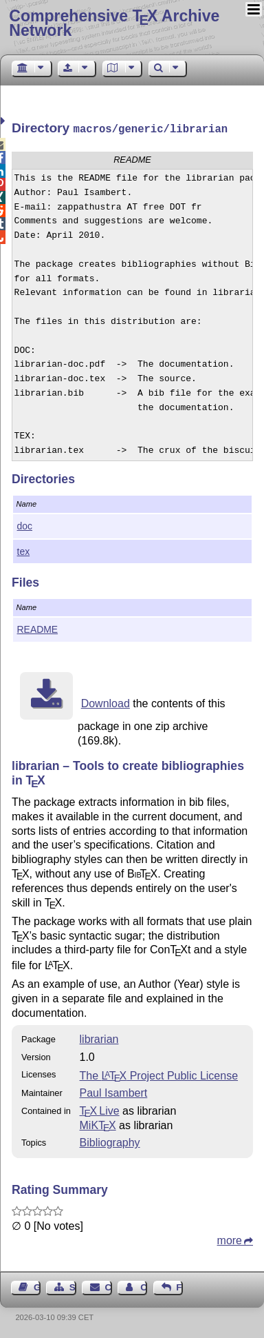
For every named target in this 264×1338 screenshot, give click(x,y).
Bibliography (110, 1141)
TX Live (100, 1109)
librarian (99, 1038)
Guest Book (37, 1286)
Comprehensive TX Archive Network (114, 23)
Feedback (179, 1286)
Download (105, 702)
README (37, 627)
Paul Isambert (114, 1091)
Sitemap (72, 1286)
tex (23, 550)
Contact (108, 1286)
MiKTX (98, 1124)
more (229, 1239)
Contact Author (143, 1286)
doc (24, 524)
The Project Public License (159, 1074)
